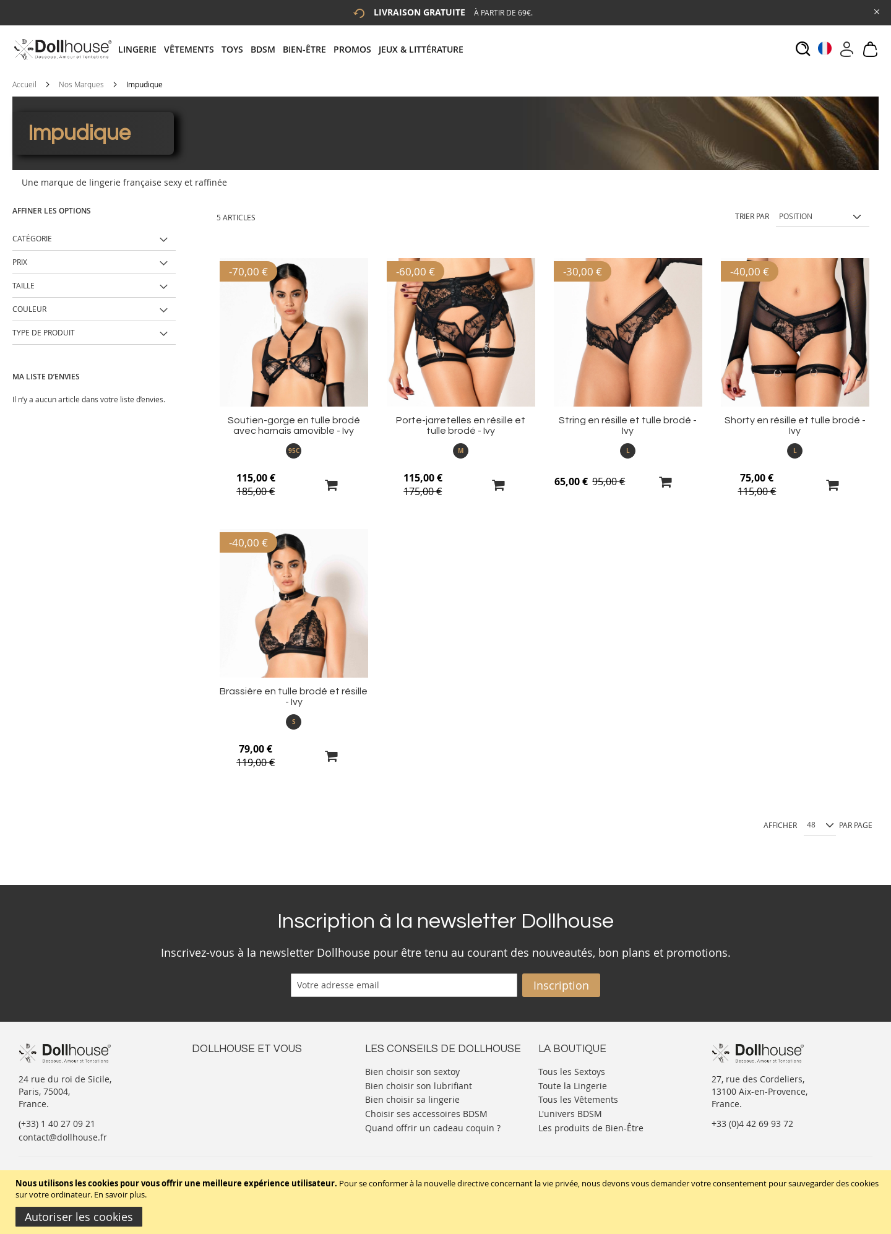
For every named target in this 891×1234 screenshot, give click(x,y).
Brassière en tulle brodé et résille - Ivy (294, 696)
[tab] (294, 49)
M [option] (460, 450)
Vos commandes (225, 1107)
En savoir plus (119, 1194)
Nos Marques (81, 84)
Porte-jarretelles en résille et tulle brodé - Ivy (460, 425)
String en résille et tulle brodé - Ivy (628, 425)
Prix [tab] (19, 262)
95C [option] (293, 450)
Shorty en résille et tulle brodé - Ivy (795, 425)
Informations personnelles (246, 1095)
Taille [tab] (23, 285)
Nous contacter (223, 1070)
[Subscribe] (561, 985)
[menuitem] (141, 49)
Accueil (24, 84)
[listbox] (293, 451)
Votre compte (219, 1083)
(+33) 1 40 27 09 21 (57, 1123)
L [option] (628, 450)
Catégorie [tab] (32, 238)
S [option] (294, 721)
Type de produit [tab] (43, 332)
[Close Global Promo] (876, 11)
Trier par (752, 216)
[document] (447, 1202)
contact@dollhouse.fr (63, 1137)
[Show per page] (820, 825)
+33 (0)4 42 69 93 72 (752, 1123)
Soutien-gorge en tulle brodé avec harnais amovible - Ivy (294, 425)
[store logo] (62, 49)
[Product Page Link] (294, 403)
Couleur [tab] (29, 309)
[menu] (294, 49)
